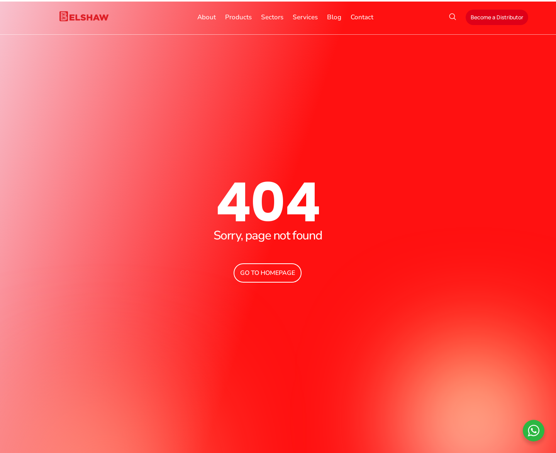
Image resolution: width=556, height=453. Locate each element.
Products (238, 17)
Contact (362, 17)
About (206, 17)
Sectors (272, 17)
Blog (334, 17)
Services (305, 17)
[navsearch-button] (452, 17)
